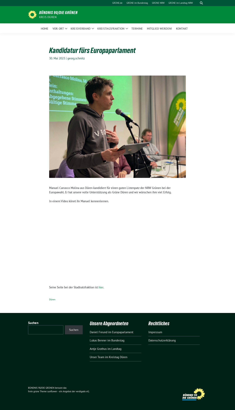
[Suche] (197, 3)
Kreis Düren (47, 17)
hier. (101, 287)
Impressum (155, 332)
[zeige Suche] (201, 3)
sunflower (52, 391)
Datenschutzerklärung (162, 340)
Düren (52, 299)
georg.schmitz (76, 58)
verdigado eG (82, 391)
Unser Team (97, 357)
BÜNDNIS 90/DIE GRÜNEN (58, 12)
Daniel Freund (98, 332)
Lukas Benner (98, 340)
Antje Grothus (98, 349)
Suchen (33, 323)
